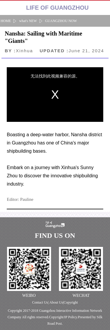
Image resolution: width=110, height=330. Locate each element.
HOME (6, 21)
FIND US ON (55, 235)
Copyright (71, 302)
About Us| (56, 302)
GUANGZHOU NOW (61, 21)
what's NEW (28, 21)
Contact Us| (40, 302)
